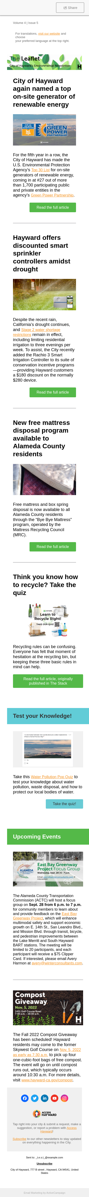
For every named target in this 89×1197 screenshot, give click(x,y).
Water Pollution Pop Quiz (52, 777)
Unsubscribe (44, 1163)
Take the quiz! (64, 804)
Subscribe (19, 1139)
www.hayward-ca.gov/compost (46, 1080)
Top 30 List (40, 170)
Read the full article (53, 207)
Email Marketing (33, 1192)
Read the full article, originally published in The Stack (48, 681)
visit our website (49, 33)
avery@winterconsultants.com (57, 963)
